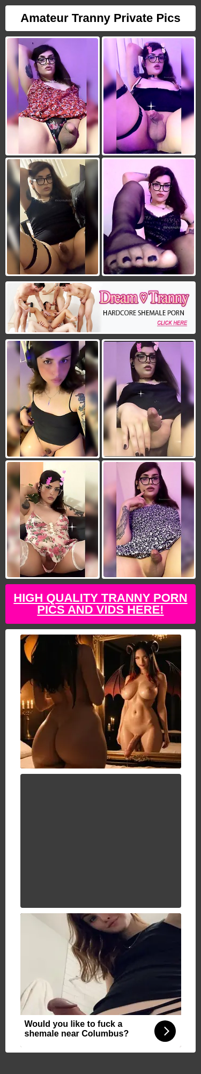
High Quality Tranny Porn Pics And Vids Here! (100, 603)
